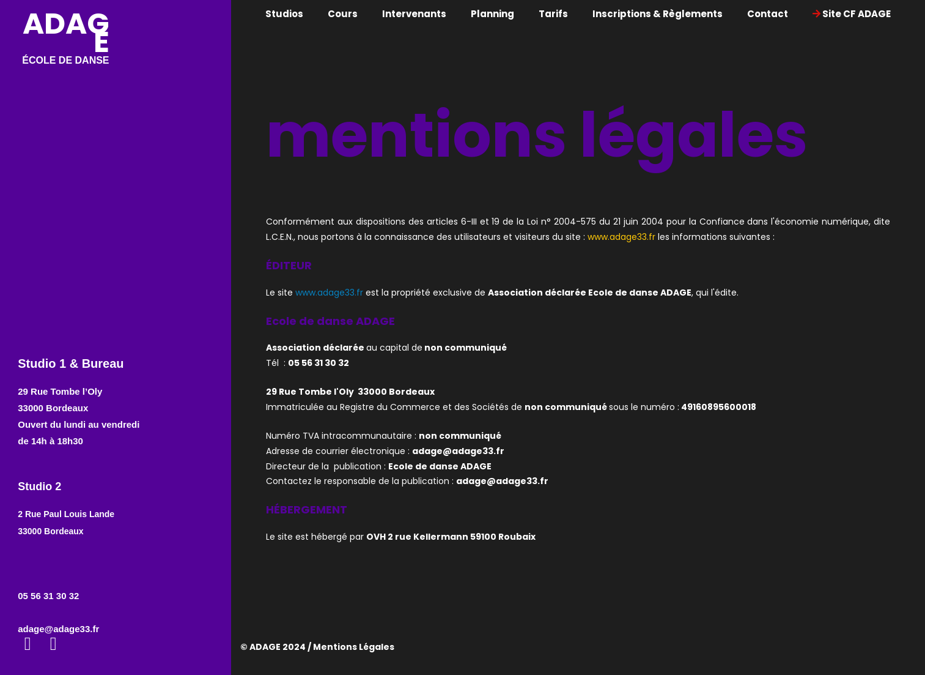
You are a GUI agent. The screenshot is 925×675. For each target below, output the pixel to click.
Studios (284, 13)
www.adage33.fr (621, 237)
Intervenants (414, 13)
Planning (492, 13)
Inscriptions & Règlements (657, 13)
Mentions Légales (353, 647)
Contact (767, 13)
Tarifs (553, 13)
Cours (343, 13)
